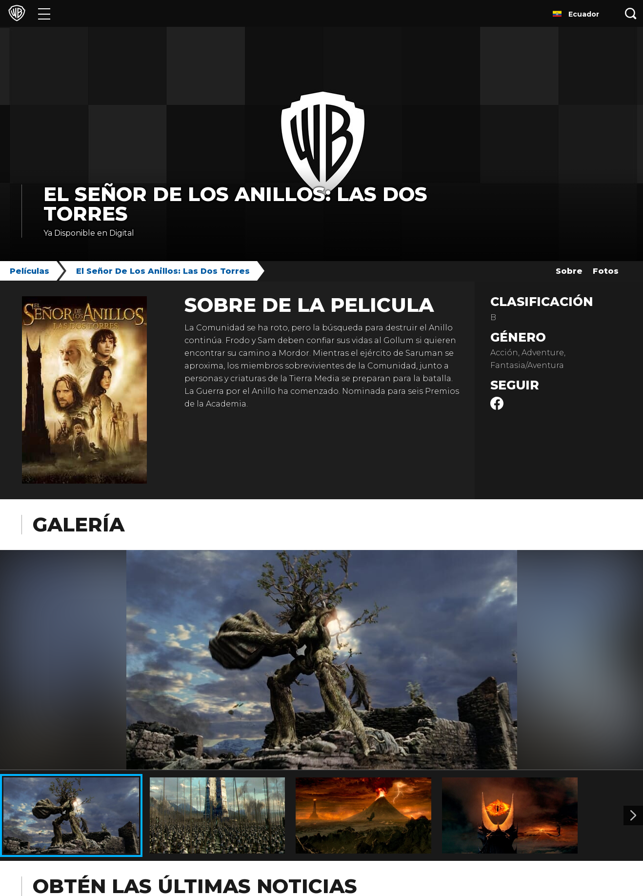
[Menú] (44, 13)
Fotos (606, 271)
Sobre (569, 271)
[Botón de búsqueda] (631, 13)
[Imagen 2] (633, 815)
